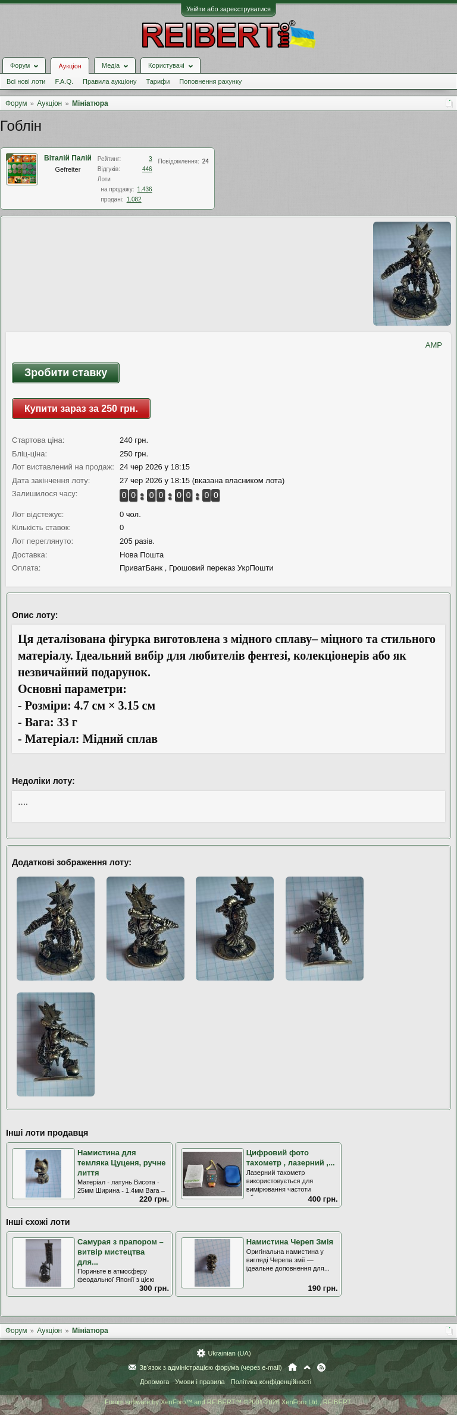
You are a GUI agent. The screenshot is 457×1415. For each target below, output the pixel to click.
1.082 (134, 199)
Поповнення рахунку (210, 81)
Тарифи (158, 81)
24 (205, 161)
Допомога (154, 1381)
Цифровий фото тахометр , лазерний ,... (290, 1157)
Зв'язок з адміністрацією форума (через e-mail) (210, 1367)
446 (147, 169)
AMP (433, 345)
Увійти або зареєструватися (228, 8)
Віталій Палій (68, 158)
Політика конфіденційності (271, 1381)
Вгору (307, 1367)
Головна (292, 1367)
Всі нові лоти (26, 81)
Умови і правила (199, 1381)
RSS (321, 1367)
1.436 (144, 189)
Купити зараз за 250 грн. (81, 409)
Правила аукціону (109, 81)
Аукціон (69, 66)
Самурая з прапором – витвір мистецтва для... (120, 1251)
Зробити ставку (65, 373)
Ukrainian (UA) (229, 1353)
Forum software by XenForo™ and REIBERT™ (228, 1401)
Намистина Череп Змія (289, 1241)
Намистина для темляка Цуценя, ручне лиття (121, 1162)
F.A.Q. (64, 81)
